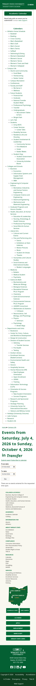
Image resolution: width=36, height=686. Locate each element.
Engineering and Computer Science (17, 497)
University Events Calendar (11, 6)
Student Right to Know (13, 549)
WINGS (8, 567)
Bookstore (14, 331)
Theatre (19, 255)
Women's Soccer (16, 58)
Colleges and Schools (15, 166)
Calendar (8, 557)
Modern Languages (24, 267)
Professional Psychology (22, 105)
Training (16, 382)
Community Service (24, 144)
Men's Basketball (16, 41)
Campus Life (11, 68)
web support (23, 20)
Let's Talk (13, 120)
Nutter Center (19, 78)
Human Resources (11, 579)
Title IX (8, 551)
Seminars (20, 321)
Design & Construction (18, 338)
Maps (7, 561)
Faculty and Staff (16, 86)
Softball (13, 51)
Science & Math (16, 280)
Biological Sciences (20, 287)
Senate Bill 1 (9, 547)
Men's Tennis (15, 49)
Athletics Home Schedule (16, 31)
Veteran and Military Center (20, 411)
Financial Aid (18, 95)
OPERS (16, 379)
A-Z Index (18, 618)
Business (13, 169)
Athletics (11, 524)
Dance (19, 240)
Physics (16, 318)
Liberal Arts (14, 231)
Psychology (18, 323)
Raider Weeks (21, 152)
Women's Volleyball (17, 66)
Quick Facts (9, 534)
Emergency (16, 679)
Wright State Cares (18, 639)
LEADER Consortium (21, 306)
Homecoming (18, 76)
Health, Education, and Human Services (18, 501)
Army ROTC (18, 125)
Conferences (14, 83)
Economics (17, 171)
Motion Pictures (22, 248)
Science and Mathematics (14, 509)
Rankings (8, 536)
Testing (16, 350)
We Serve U (18, 88)
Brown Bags (21, 326)
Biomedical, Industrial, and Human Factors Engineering (22, 190)
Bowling (13, 36)
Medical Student (19, 275)
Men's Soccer (15, 46)
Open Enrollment (20, 377)
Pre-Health (17, 348)
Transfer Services (23, 345)
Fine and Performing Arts (23, 238)
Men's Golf (14, 44)
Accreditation (10, 530)
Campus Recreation (17, 81)
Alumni (10, 522)
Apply (18, 623)
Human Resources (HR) (18, 370)
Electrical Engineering (21, 200)
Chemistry (17, 294)
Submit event (6, 460)
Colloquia (20, 311)
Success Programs (20, 396)
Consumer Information (13, 543)
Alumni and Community (19, 71)
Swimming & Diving (17, 53)
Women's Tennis (16, 61)
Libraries (8, 581)
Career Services (19, 127)
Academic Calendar (18, 13)
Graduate (17, 98)
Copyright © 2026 (7, 674)
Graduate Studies (11, 499)
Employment (18, 628)
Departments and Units (15, 328)
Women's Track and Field (19, 63)
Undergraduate (19, 110)
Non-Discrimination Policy (14, 545)
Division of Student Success (20, 340)
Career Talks (21, 130)
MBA (15, 181)
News (7, 532)
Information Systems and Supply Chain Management (23, 176)
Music (19, 250)
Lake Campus (12, 416)
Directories (9, 559)
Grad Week (17, 73)
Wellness (17, 90)
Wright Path (18, 117)
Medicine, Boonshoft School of (15, 507)
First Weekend (22, 147)
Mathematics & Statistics (22, 309)
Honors (13, 365)
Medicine (13, 270)
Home (4, 427)
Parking (8, 583)
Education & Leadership (22, 216)
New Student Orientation (22, 394)
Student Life (11, 421)
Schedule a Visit (12, 610)
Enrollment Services (12, 577)
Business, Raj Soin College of (15, 495)
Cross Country (15, 39)
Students (13, 122)
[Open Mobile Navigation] (30, 4)
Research (10, 418)
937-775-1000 (18, 662)
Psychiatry (17, 277)
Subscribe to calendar (19, 460)
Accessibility (19, 674)
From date (5, 464)
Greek (19, 149)
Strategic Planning (17, 404)
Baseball (13, 34)
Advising (17, 343)
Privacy (24, 679)
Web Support (18, 683)
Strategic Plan (10, 538)
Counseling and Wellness (13, 573)
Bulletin (16, 272)
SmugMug (11, 565)
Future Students (16, 93)
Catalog (8, 516)
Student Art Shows (23, 253)
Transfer (16, 108)
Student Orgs (18, 154)
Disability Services (20, 132)
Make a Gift (18, 633)
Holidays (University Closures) (18, 413)
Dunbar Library (15, 353)
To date (4, 471)
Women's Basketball (17, 56)
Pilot (7, 563)
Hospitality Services (17, 367)
